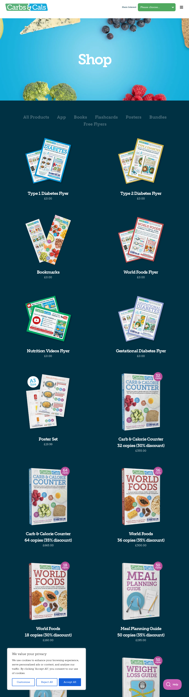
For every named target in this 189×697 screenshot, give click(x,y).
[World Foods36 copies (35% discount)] (141, 497)
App (61, 117)
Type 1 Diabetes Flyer (48, 193)
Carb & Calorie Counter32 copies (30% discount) (140, 442)
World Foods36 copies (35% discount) (140, 537)
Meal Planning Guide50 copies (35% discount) (140, 632)
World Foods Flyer (141, 272)
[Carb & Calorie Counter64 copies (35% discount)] (48, 497)
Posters (133, 117)
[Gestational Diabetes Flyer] (141, 318)
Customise (23, 682)
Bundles (158, 117)
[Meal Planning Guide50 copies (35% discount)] (141, 591)
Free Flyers (95, 124)
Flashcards (106, 117)
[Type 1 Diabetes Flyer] (48, 161)
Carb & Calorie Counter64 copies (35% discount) (48, 537)
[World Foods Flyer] (141, 239)
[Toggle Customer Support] (172, 684)
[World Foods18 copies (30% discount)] (48, 591)
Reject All (47, 682)
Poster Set (48, 439)
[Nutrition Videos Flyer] (48, 318)
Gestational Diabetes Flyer (141, 350)
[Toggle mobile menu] (182, 7)
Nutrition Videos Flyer (48, 350)
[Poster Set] (48, 402)
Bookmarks (48, 272)
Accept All (70, 682)
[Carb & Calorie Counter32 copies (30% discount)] (141, 402)
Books (80, 117)
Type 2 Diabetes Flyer (140, 193)
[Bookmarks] (48, 239)
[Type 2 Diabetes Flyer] (141, 161)
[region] (46, 669)
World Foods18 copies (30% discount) (48, 632)
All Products (36, 117)
